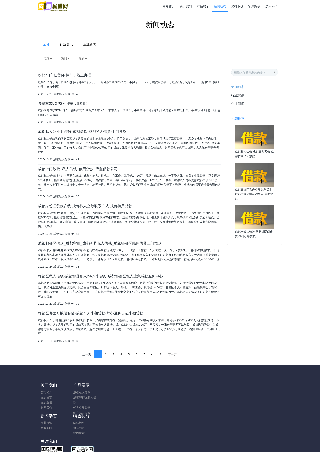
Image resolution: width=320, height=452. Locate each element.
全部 (136, 44)
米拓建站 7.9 (167, 443)
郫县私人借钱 (79, 413)
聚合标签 (138, 397)
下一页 (172, 354)
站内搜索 (138, 402)
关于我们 (49, 385)
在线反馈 (46, 402)
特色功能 (140, 385)
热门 (65, 58)
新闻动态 (237, 87)
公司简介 (46, 392)
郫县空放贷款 (79, 407)
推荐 (48, 58)
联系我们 (46, 407)
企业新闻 (180, 44)
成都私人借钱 (79, 392)
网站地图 (138, 392)
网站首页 (168, 6)
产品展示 (79, 385)
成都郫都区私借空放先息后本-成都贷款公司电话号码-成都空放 (254, 194)
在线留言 (46, 397)
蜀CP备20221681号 (160, 438)
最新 (83, 58)
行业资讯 (156, 44)
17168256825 (239, 394)
